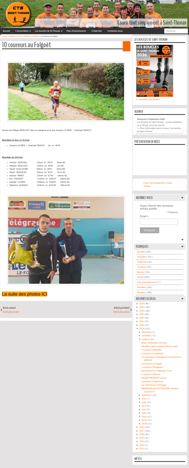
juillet (144, 402)
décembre (146, 332)
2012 (142, 448)
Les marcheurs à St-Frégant (153, 385)
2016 (142, 434)
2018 (142, 427)
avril (144, 413)
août (144, 399)
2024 (142, 311)
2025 (142, 307)
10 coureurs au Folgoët (26, 45)
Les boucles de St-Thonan (47, 31)
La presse (142, 267)
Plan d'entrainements (147, 282)
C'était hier (97, 31)
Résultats (141, 292)
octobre (145, 339)
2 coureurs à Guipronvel (152, 381)
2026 (142, 303)
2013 (142, 445)
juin (143, 406)
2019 (142, 328)
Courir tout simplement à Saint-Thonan (152, 22)
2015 (142, 438)
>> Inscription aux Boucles (148, 99)
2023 (142, 314)
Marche (141, 272)
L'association (22, 31)
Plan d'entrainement (76, 31)
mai (144, 409)
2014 (142, 441)
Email (144, 216)
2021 (142, 321)
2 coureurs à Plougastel (152, 367)
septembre (147, 395)
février (145, 420)
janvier (145, 423)
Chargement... (142, 241)
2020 (142, 325)
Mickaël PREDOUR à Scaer (153, 378)
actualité (141, 252)
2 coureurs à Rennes (150, 374)
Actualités (142, 257)
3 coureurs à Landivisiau (152, 353)
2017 (142, 431)
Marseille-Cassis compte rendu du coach (159, 346)
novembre (146, 335)
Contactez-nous (115, 31)
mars (144, 416)
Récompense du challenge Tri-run (156, 371)
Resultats (141, 287)
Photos (140, 277)
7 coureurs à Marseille (151, 350)
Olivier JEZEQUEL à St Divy (154, 343)
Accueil (6, 31)
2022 (142, 318)
